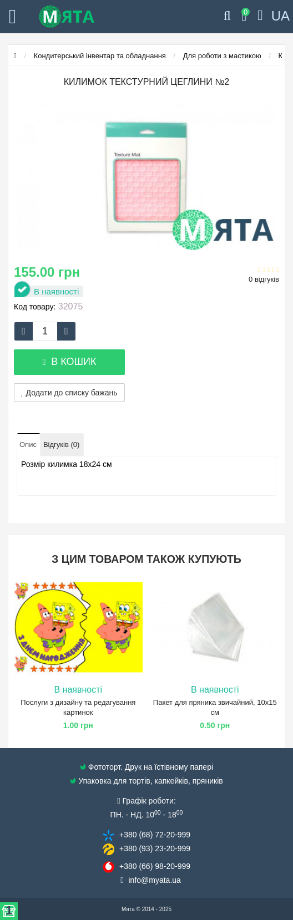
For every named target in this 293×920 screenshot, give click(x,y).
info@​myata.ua (155, 880)
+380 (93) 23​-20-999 (154, 848)
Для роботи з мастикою (222, 56)
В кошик (69, 361)
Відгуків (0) (61, 444)
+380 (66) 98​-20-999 (154, 866)
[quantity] (45, 331)
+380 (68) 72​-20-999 (154, 834)
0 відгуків (264, 279)
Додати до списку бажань (69, 392)
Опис (28, 444)
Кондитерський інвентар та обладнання (100, 56)
